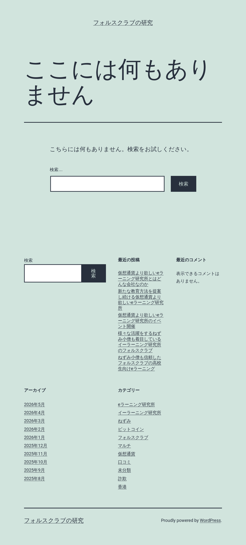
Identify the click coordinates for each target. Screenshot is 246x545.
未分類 (124, 470)
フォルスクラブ (133, 437)
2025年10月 (35, 461)
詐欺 (122, 478)
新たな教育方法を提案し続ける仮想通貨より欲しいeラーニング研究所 (141, 299)
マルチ (124, 445)
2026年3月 (34, 420)
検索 (28, 260)
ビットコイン (131, 429)
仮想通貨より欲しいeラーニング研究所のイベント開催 (141, 320)
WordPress (210, 520)
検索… (56, 169)
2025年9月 (34, 470)
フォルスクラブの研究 (123, 22)
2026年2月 (34, 429)
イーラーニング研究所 (139, 412)
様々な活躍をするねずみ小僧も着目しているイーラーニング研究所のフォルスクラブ (139, 342)
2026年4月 (34, 412)
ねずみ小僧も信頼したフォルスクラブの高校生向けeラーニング (139, 363)
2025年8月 (34, 478)
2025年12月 (35, 445)
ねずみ (124, 420)
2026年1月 (34, 437)
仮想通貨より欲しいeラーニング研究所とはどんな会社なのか (141, 278)
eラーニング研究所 (136, 404)
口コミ (124, 461)
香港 (122, 486)
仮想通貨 (126, 453)
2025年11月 (35, 453)
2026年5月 (34, 404)
